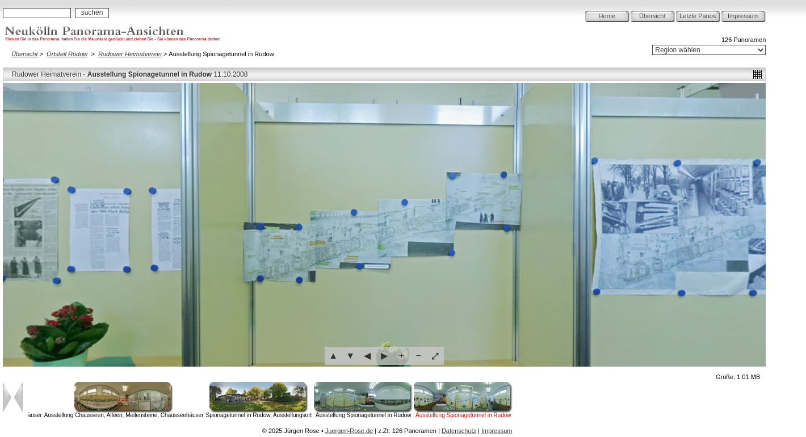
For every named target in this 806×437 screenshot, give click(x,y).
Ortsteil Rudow (67, 54)
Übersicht (652, 15)
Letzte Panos (697, 15)
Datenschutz (459, 430)
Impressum (743, 15)
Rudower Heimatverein (130, 54)
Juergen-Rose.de (349, 430)
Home (607, 15)
